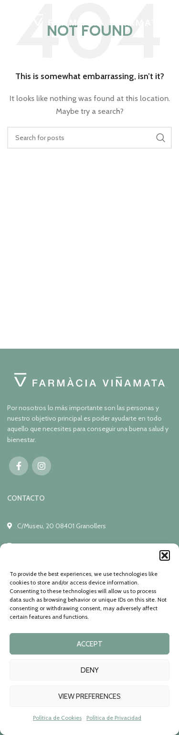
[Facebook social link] (18, 465)
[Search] (89, 138)
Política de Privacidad (113, 717)
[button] (164, 555)
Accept (90, 644)
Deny (90, 670)
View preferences (89, 696)
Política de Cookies (57, 717)
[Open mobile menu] (11, 21)
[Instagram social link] (41, 465)
